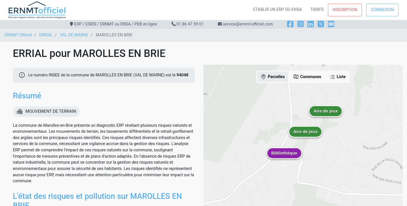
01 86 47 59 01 (189, 24)
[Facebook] (290, 24)
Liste (338, 77)
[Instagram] (300, 24)
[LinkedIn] (310, 24)
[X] (321, 24)
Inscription (345, 9)
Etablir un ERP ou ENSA (277, 9)
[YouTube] (331, 24)
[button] (305, 136)
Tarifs (317, 9)
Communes (307, 77)
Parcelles (273, 77)
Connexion (382, 9)
